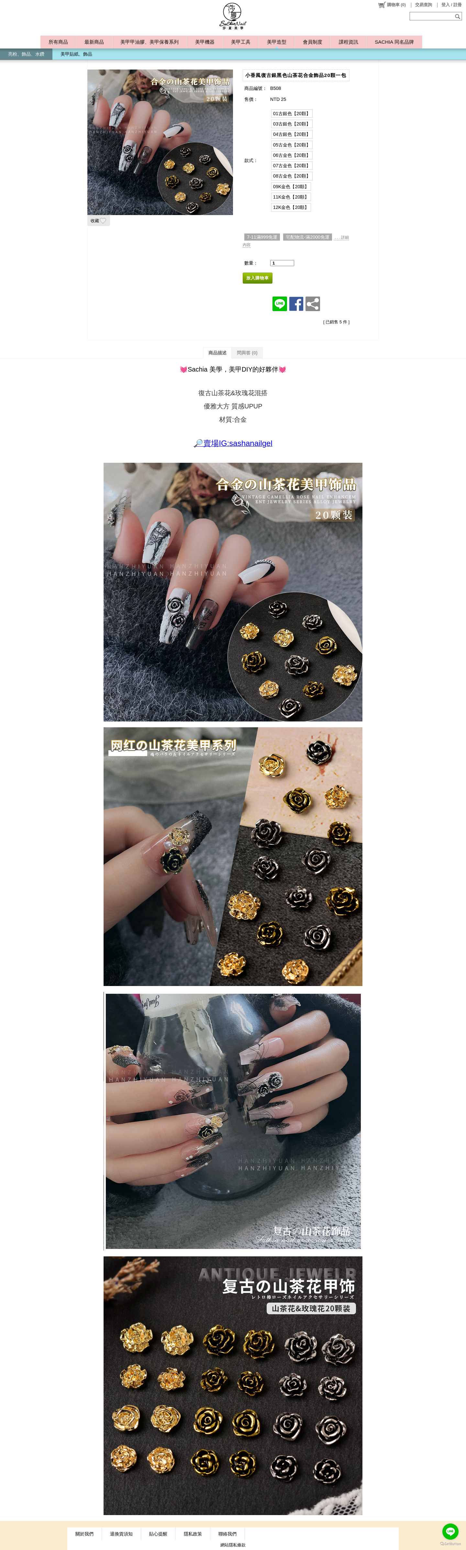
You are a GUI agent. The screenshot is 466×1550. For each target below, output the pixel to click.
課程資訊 (348, 42)
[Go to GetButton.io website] (450, 1543)
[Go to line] (450, 1531)
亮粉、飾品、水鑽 (26, 54)
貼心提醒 (158, 1533)
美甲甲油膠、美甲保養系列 (149, 42)
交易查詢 (423, 4)
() (391, 5)
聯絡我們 (227, 1533)
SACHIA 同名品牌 (394, 42)
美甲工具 (240, 42)
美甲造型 (276, 42)
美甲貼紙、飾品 (76, 54)
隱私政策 (193, 1533)
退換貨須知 (121, 1533)
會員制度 (312, 42)
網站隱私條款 (233, 1545)
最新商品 (94, 42)
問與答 (247, 352)
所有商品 (58, 42)
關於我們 (84, 1533)
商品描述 (217, 352)
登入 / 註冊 (451, 4)
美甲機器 (205, 42)
